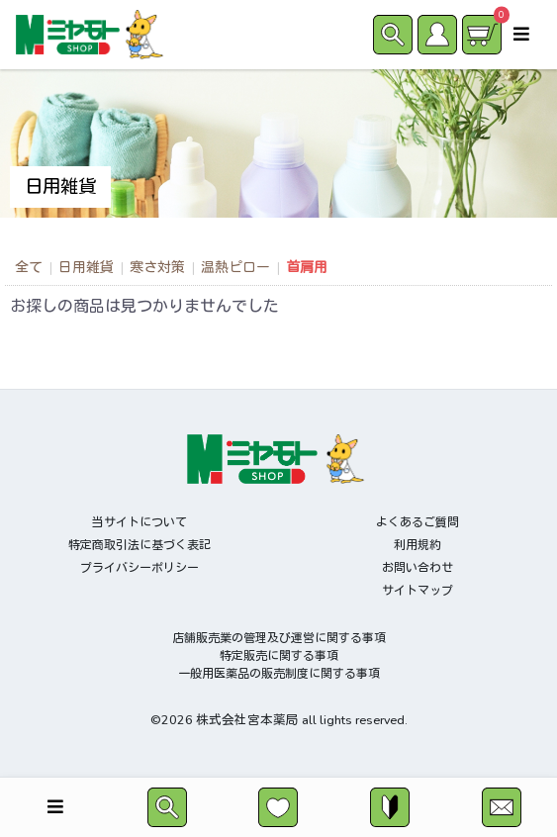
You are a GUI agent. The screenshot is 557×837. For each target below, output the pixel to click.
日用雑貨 (86, 267)
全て (29, 267)
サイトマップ (417, 591)
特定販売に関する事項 (279, 656)
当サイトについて (139, 522)
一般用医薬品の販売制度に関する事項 (279, 674)
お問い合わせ (417, 568)
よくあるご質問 (417, 522)
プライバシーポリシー (139, 568)
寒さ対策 (157, 267)
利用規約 (417, 545)
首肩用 (306, 267)
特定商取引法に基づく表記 (139, 545)
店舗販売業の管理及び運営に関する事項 (279, 638)
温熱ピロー (235, 267)
